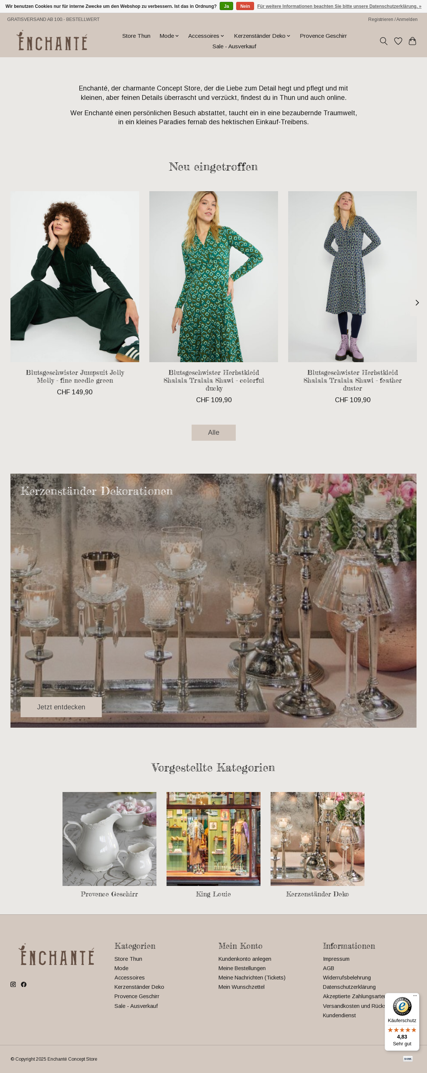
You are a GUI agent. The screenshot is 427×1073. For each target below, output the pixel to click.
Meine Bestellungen (242, 968)
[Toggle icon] (383, 41)
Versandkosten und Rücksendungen (367, 1006)
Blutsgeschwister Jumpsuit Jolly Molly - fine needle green (74, 376)
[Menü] (415, 997)
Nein (245, 6)
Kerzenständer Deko (317, 894)
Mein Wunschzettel (242, 987)
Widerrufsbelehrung (347, 978)
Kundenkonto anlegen (245, 959)
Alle (213, 432)
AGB (328, 968)
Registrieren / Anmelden (393, 19)
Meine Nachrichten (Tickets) (252, 978)
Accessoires (130, 978)
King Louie (213, 894)
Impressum (336, 959)
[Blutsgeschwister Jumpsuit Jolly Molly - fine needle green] (74, 276)
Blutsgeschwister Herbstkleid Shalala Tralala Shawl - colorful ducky (213, 380)
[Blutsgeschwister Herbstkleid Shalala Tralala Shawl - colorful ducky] (213, 276)
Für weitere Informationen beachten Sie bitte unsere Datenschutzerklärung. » (339, 6)
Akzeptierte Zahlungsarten (355, 996)
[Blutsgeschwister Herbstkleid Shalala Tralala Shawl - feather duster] (352, 276)
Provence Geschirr (323, 36)
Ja (226, 6)
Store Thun (136, 36)
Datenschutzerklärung (349, 987)
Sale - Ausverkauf (234, 46)
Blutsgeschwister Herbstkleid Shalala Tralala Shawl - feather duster (352, 380)
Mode (121, 968)
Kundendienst (339, 1015)
